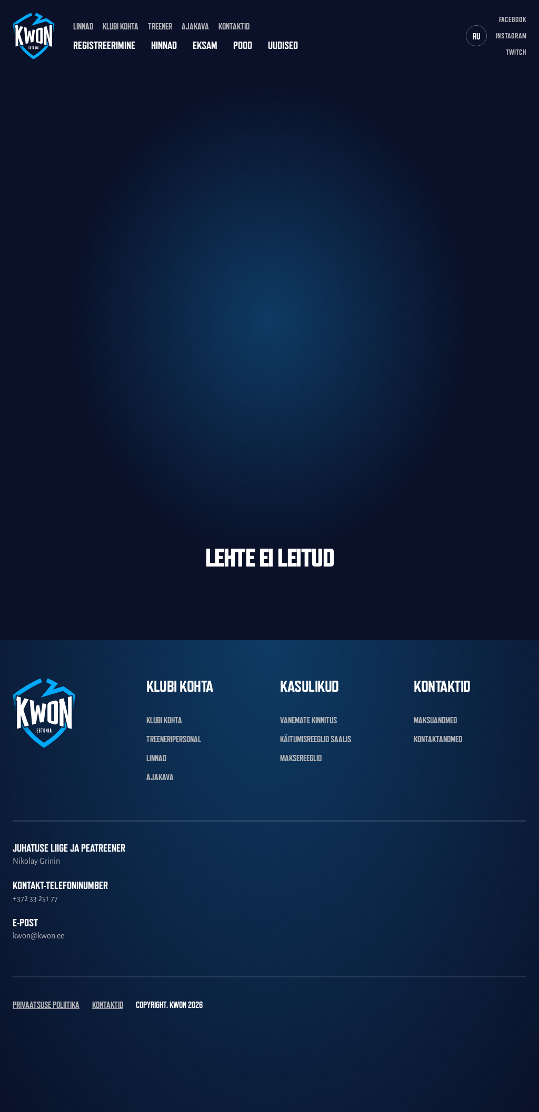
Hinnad (164, 45)
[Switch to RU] (476, 35)
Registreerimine (104, 45)
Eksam (205, 45)
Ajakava (195, 26)
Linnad (83, 26)
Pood (242, 45)
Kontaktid (233, 26)
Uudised (283, 45)
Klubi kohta (120, 26)
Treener (160, 26)
